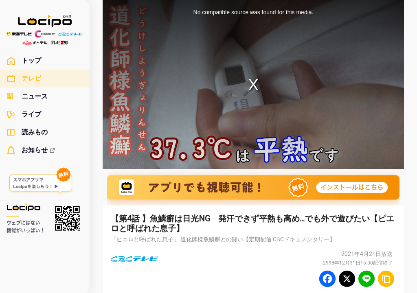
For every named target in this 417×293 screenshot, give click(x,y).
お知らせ (31, 150)
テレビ (24, 78)
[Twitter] (347, 279)
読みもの (27, 132)
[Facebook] (327, 279)
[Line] (366, 279)
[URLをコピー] (386, 279)
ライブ (24, 114)
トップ (24, 61)
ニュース (27, 96)
